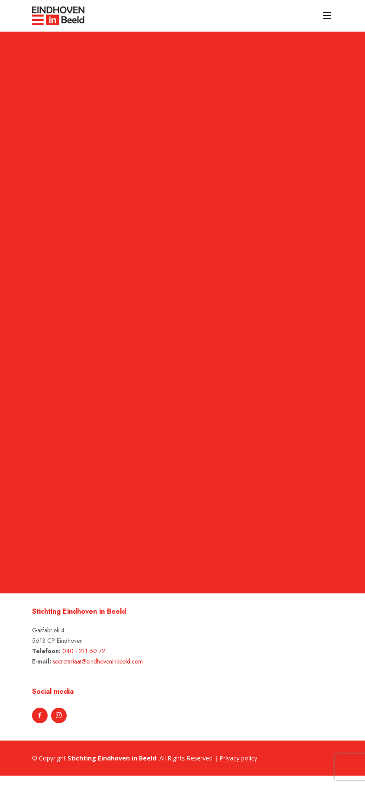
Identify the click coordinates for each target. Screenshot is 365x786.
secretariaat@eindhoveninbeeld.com (98, 661)
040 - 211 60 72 (83, 651)
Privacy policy (238, 758)
